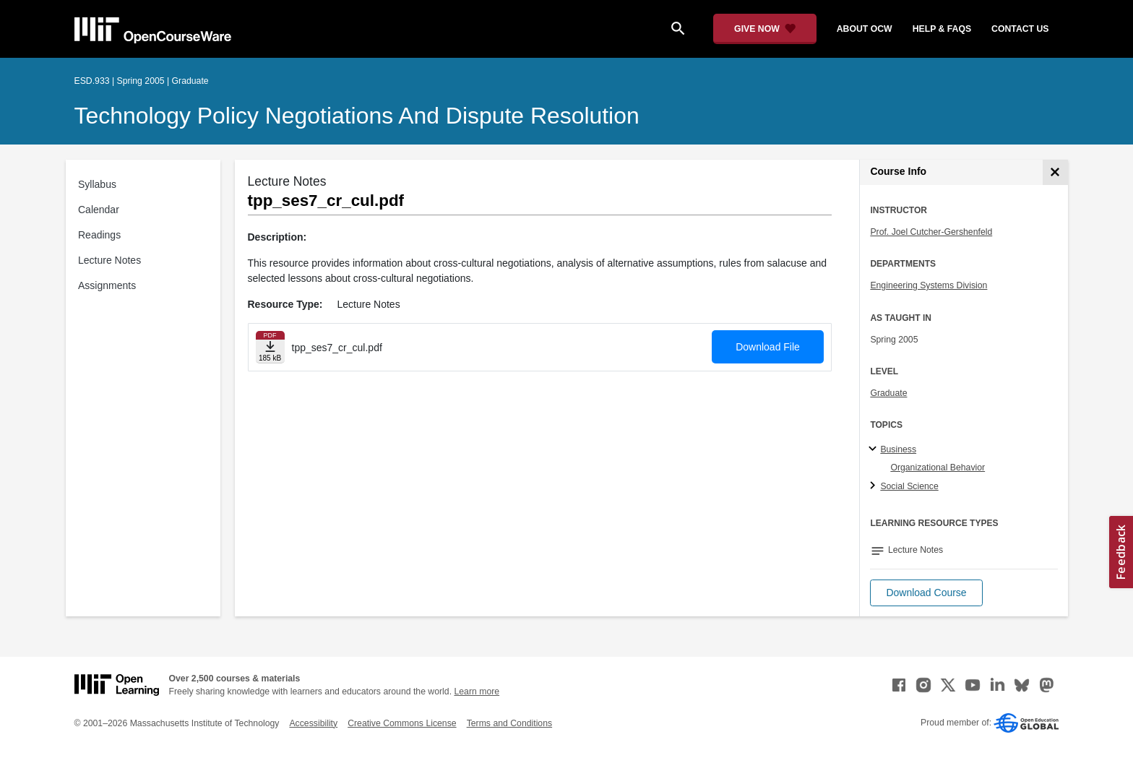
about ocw (864, 29)
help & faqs (942, 29)
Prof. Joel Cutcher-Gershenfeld (931, 232)
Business (898, 449)
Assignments (107, 285)
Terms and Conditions (509, 723)
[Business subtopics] (874, 449)
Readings (99, 235)
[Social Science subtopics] (874, 486)
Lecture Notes (109, 260)
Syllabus (97, 184)
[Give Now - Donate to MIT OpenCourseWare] (765, 29)
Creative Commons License (402, 723)
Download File (768, 347)
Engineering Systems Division (928, 285)
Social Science (909, 486)
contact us (1019, 29)
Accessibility (313, 723)
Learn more (476, 691)
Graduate (888, 393)
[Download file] (270, 347)
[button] (926, 593)
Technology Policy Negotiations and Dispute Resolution (356, 116)
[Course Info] (1055, 172)
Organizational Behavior (937, 467)
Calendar (98, 209)
